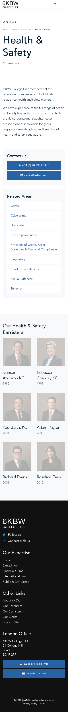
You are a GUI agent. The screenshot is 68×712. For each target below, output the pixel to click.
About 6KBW (11, 600)
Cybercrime (18, 215)
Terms (42, 703)
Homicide (17, 225)
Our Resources (12, 606)
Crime (28, 29)
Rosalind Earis (49, 477)
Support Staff (11, 622)
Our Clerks (10, 617)
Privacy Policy (30, 703)
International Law (14, 576)
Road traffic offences (25, 269)
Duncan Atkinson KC (13, 375)
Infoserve (49, 700)
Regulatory (18, 259)
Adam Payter (48, 427)
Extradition (10, 565)
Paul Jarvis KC (15, 427)
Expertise (17, 29)
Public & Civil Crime (16, 582)
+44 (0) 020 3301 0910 (34, 664)
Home (6, 29)
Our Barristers (12, 611)
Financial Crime (13, 571)
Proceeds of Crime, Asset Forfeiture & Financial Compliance (34, 247)
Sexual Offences (21, 279)
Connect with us (16, 541)
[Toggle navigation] (62, 4)
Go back (10, 22)
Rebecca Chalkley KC (47, 375)
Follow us (12, 535)
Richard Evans (15, 477)
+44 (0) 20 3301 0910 (34, 165)
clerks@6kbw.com (34, 175)
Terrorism (17, 288)
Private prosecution (24, 235)
